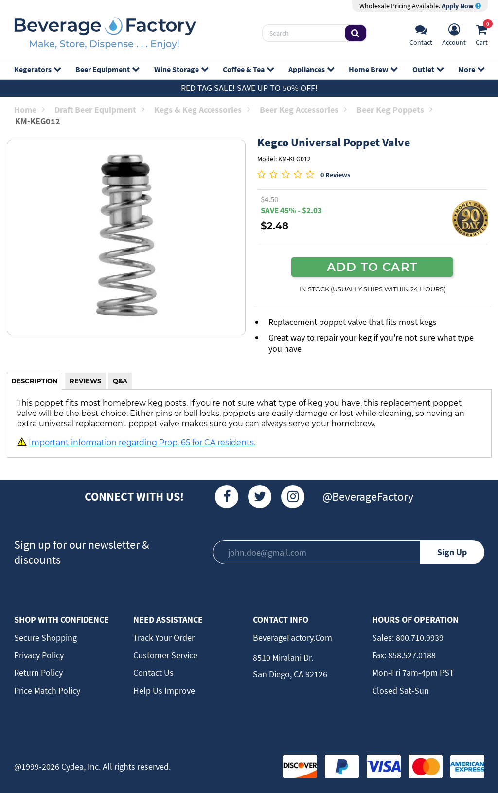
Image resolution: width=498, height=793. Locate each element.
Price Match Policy (47, 690)
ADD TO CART (372, 266)
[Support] (420, 33)
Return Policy (38, 672)
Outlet (427, 69)
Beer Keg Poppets (394, 109)
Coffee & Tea (248, 69)
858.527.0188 (411, 655)
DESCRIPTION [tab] (34, 381)
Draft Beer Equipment (99, 109)
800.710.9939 (419, 637)
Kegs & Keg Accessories (202, 109)
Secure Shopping (45, 637)
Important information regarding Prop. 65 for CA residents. (142, 442)
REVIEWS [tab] (85, 381)
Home (29, 109)
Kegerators (37, 69)
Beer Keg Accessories (303, 109)
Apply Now (461, 5)
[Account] (454, 33)
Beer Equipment (107, 69)
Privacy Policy (39, 655)
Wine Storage (181, 69)
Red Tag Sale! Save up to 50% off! (249, 87)
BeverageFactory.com (292, 637)
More (471, 69)
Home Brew (373, 69)
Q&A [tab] (120, 381)
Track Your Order (164, 637)
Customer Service (165, 655)
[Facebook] (226, 496)
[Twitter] (259, 496)
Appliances (311, 69)
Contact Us (153, 672)
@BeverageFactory (367, 496)
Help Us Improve (164, 690)
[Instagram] (292, 496)
